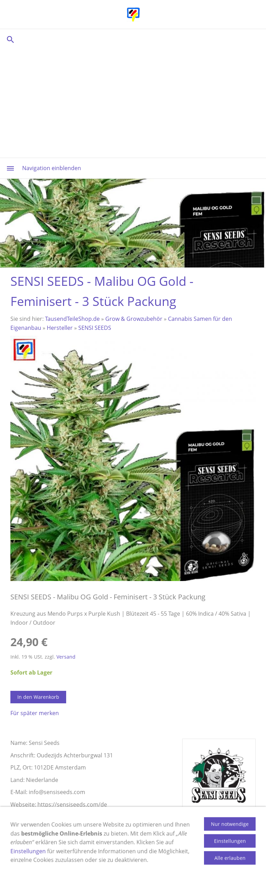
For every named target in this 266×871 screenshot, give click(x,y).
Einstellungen (230, 858)
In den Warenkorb (38, 697)
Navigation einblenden (51, 168)
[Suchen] (133, 39)
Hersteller (60, 328)
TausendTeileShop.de (72, 319)
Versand (66, 656)
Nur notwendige (230, 841)
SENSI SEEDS (94, 328)
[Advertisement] (133, 102)
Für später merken (34, 713)
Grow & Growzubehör (133, 319)
